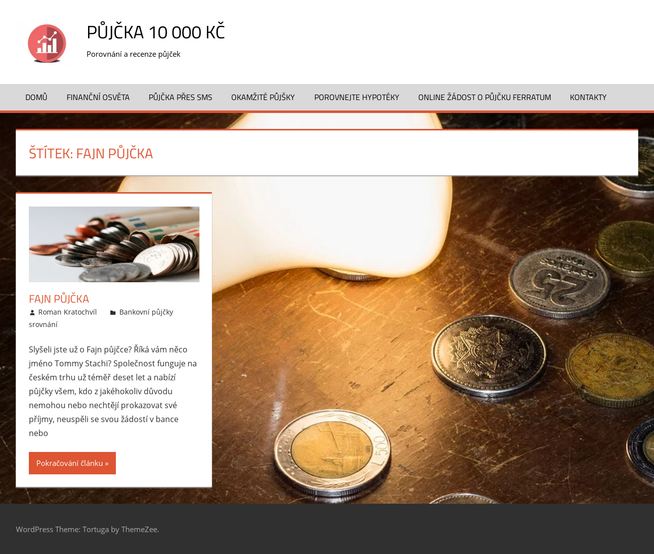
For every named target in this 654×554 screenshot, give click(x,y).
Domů (36, 97)
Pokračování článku (69, 463)
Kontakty (588, 97)
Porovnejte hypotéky (356, 97)
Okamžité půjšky (263, 97)
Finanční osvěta (98, 97)
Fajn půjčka (59, 298)
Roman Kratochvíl (67, 312)
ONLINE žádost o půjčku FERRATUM (484, 97)
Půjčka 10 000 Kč (156, 31)
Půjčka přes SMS (180, 97)
